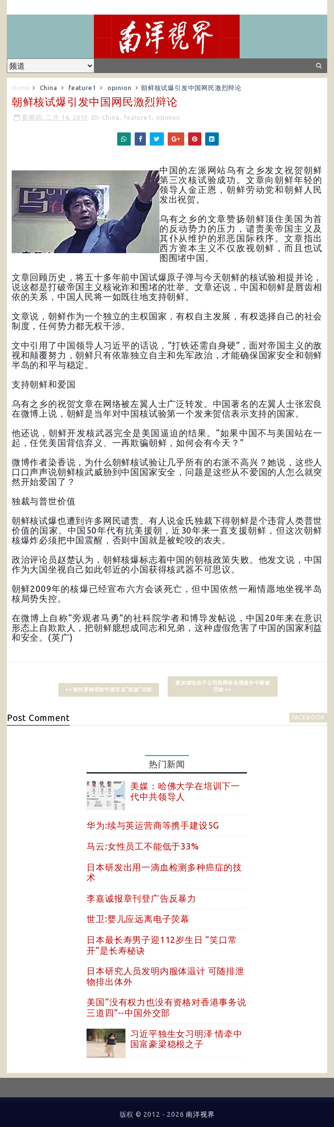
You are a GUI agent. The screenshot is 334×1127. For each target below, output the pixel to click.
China (48, 87)
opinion (119, 87)
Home (21, 87)
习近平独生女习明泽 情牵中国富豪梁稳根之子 (186, 1039)
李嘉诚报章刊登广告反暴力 (141, 898)
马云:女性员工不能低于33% (143, 846)
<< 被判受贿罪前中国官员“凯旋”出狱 (108, 689)
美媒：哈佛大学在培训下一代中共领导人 (185, 791)
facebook (308, 717)
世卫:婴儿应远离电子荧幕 (138, 919)
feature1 (82, 87)
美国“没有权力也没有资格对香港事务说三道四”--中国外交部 (166, 1007)
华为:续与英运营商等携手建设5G (153, 825)
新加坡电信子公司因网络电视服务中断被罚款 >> (223, 686)
